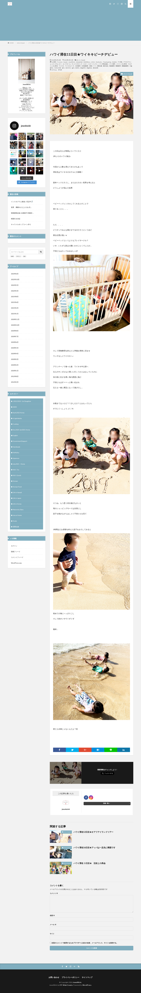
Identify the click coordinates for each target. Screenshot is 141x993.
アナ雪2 (120, 62)
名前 (52, 915)
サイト (52, 933)
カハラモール (67, 64)
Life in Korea (17, 504)
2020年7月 (15, 336)
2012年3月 (15, 382)
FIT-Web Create (66, 985)
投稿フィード (15, 551)
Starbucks (99, 62)
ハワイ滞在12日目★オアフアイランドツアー (93, 832)
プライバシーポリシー (70, 977)
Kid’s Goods (17, 475)
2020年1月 (15, 371)
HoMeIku (16, 452)
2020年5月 (15, 348)
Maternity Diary (18, 509)
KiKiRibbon (86, 62)
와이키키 (68, 68)
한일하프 (89, 68)
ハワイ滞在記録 (103, 64)
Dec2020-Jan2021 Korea (21, 430)
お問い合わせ (54, 977)
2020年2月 (15, 365)
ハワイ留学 (112, 64)
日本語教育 (85, 66)
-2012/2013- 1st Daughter (22, 401)
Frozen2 (59, 62)
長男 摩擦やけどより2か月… (21, 207)
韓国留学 (118, 66)
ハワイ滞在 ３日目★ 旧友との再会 (89, 863)
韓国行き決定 (15, 219)
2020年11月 (15, 319)
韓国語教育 (125, 66)
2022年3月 (15, 291)
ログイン (14, 546)
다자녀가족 (57, 68)
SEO (24, 256)
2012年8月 (15, 376)
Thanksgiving (107, 62)
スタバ (85, 64)
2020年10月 (15, 325)
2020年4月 (15, 353)
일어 (73, 68)
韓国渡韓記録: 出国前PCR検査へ (22, 213)
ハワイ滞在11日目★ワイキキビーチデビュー (41, 43)
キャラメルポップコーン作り (21, 224)
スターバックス (92, 64)
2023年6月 (15, 274)
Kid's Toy (16, 470)
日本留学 (78, 66)
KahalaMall (79, 62)
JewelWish (71, 62)
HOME (12, 43)
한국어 (77, 68)
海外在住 (105, 66)
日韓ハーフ (92, 66)
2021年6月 (15, 302)
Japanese (16, 458)
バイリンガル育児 (121, 64)
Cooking (16, 424)
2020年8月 (15, 331)
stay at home (17, 515)
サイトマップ (87, 977)
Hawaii (65, 62)
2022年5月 (15, 285)
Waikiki (114, 62)
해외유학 (95, 68)
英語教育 (112, 66)
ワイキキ (61, 66)
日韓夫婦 (99, 66)
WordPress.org (16, 563)
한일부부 (83, 68)
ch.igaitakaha (17, 418)
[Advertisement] (70, 24)
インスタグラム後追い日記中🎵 (22, 202)
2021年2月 (15, 308)
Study (15, 521)
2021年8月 (15, 296)
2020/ (15, 407)
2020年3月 (15, 359)
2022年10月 (15, 279)
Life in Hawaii (21, 43)
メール (53, 924)
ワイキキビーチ (69, 66)
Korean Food (17, 487)
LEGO (93, 62)
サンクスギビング (77, 64)
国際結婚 (16, 527)
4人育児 (53, 62)
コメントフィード (17, 557)
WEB (12, 256)
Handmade (16, 447)
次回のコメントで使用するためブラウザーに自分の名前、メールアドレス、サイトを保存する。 (85, 943)
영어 (63, 68)
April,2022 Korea (18, 413)
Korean (15, 481)
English (15, 435)
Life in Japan (17, 498)
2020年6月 (15, 342)
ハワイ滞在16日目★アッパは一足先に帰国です (94, 847)
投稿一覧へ (106, 803)
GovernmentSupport (20, 441)
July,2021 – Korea (19, 464)
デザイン (18, 256)
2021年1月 (15, 314)
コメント (54, 893)
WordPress (87, 985)
